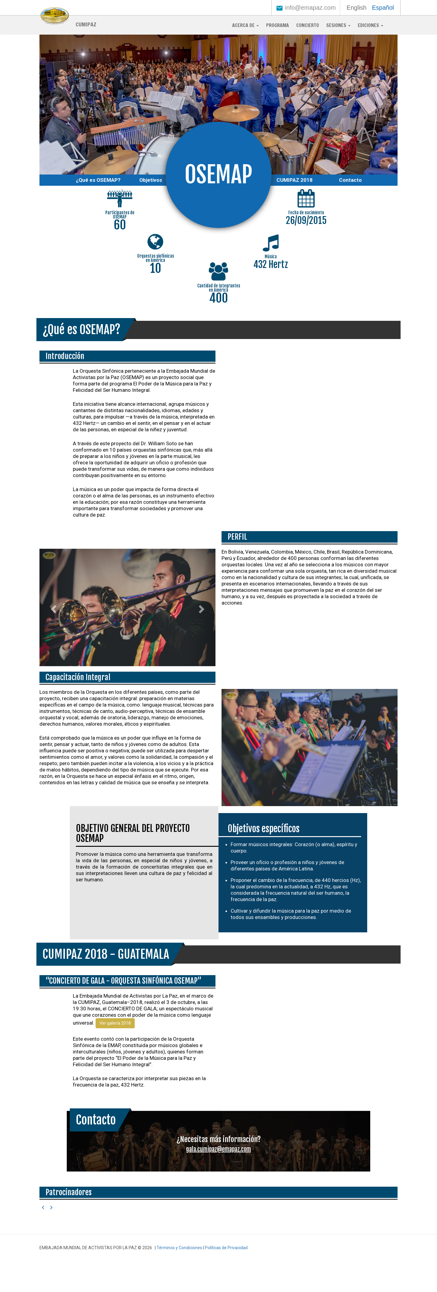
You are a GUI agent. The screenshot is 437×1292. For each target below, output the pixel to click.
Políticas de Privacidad (226, 1247)
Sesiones (338, 25)
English (357, 7)
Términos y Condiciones (179, 1247)
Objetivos (150, 180)
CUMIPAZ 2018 (294, 180)
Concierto (307, 25)
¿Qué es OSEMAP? (98, 180)
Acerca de (245, 25)
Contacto (350, 180)
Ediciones (370, 25)
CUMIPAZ (86, 24)
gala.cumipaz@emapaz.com (218, 1149)
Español (383, 7)
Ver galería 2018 (115, 1023)
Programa (277, 25)
